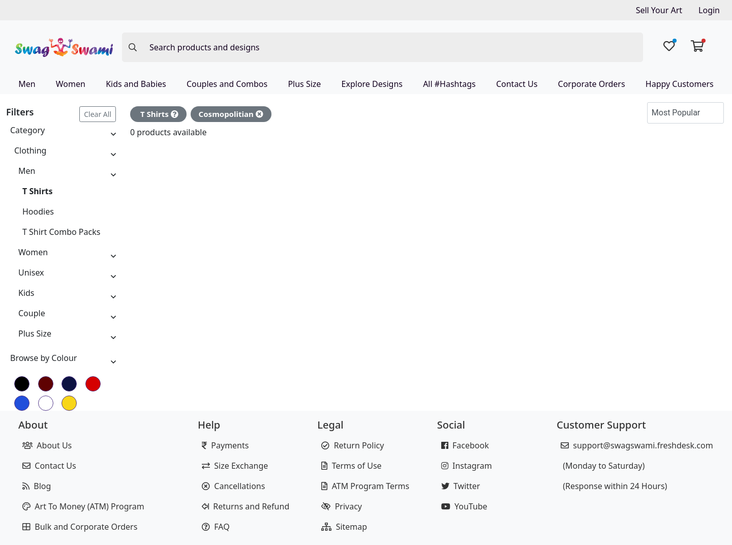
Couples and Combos (227, 83)
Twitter (460, 486)
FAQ (216, 526)
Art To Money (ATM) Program (83, 506)
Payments (225, 445)
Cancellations (233, 486)
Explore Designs (372, 83)
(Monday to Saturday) (603, 465)
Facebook (465, 445)
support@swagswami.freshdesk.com (637, 445)
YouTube (464, 506)
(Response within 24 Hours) (614, 486)
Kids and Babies (136, 83)
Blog (36, 486)
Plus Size (304, 83)
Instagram (466, 465)
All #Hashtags (449, 83)
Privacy (341, 506)
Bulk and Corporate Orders (79, 526)
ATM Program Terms (365, 486)
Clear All (97, 114)
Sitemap (344, 526)
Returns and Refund (245, 506)
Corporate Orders (591, 83)
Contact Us (516, 83)
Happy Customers (680, 83)
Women (70, 83)
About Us (47, 445)
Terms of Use (351, 465)
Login (709, 10)
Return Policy (352, 445)
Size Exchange (235, 465)
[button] (713, 113)
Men (26, 83)
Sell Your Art (659, 10)
